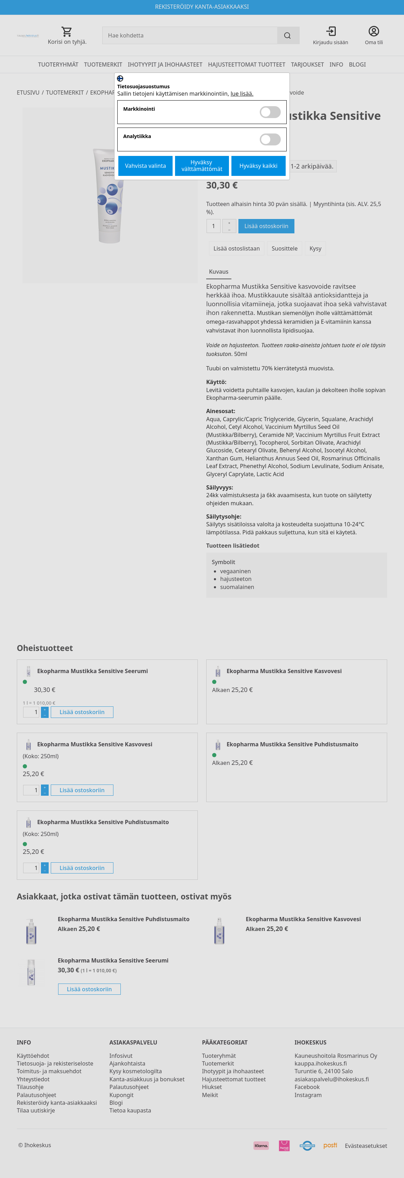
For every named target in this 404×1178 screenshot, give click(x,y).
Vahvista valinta (145, 166)
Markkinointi (139, 109)
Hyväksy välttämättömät (202, 165)
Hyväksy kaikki (258, 166)
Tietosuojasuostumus (143, 87)
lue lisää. (242, 93)
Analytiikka (137, 136)
